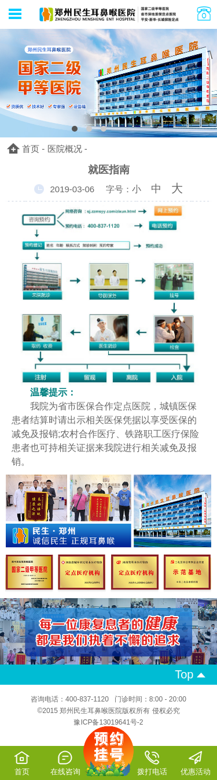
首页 (30, 149)
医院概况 (64, 149)
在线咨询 (65, 763)
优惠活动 (196, 763)
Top (190, 674)
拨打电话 (152, 763)
